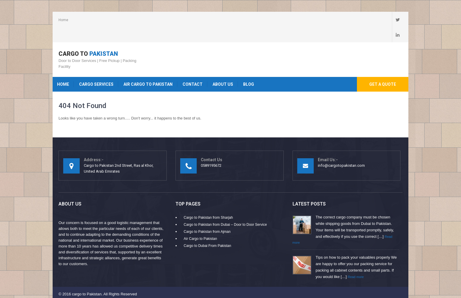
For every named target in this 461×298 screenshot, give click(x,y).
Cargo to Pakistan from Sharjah (208, 202)
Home (63, 20)
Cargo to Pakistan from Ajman (207, 216)
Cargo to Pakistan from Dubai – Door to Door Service (225, 209)
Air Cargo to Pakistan (148, 69)
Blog (248, 69)
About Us (223, 69)
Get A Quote (382, 69)
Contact (193, 69)
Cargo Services (96, 69)
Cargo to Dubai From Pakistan (207, 230)
